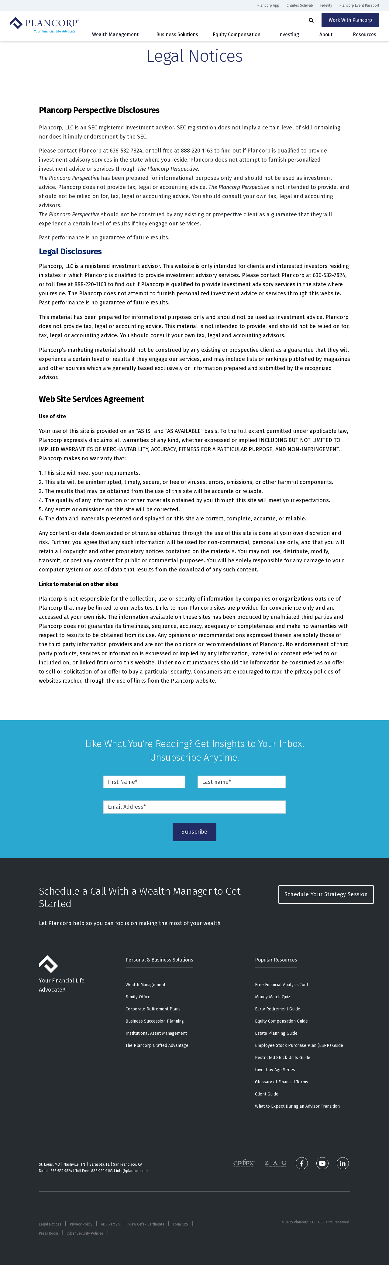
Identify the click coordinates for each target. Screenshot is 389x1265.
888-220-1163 (102, 1171)
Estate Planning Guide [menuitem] (276, 1033)
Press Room (48, 1233)
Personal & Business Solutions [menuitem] (159, 960)
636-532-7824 (61, 1171)
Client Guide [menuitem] (266, 1094)
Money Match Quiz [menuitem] (272, 996)
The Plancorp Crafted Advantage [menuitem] (157, 1045)
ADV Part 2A (110, 1224)
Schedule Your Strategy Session (326, 894)
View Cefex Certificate (146, 1224)
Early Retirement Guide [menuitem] (277, 1009)
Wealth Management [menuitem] (145, 984)
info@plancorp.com (132, 1171)
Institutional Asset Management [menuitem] (156, 1033)
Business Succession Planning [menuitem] (155, 1021)
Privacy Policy (81, 1224)
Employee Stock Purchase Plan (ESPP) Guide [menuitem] (299, 1045)
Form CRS (180, 1224)
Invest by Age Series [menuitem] (275, 1069)
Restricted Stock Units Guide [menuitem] (282, 1057)
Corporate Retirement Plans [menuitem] (153, 1009)
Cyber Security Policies (85, 1233)
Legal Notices (50, 1224)
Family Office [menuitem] (138, 996)
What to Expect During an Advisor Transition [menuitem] (297, 1106)
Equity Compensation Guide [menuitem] (281, 1021)
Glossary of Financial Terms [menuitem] (281, 1082)
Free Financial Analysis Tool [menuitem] (281, 984)
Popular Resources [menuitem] (276, 960)
